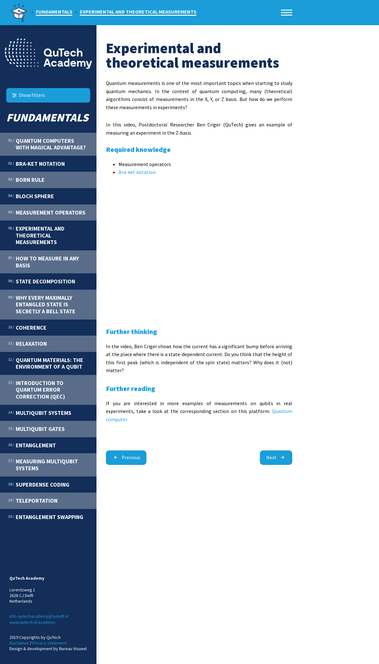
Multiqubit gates (36, 428)
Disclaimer (19, 643)
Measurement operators (46, 212)
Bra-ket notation (36, 163)
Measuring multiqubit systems (43, 464)
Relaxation (27, 343)
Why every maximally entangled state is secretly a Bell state (41, 304)
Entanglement (32, 445)
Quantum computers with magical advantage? (47, 144)
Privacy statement (49, 643)
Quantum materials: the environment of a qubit (45, 363)
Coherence (27, 327)
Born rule (26, 179)
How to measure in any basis (43, 261)
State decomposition (41, 281)
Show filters (28, 95)
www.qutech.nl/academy (32, 622)
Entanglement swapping (45, 517)
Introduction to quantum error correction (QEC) (36, 389)
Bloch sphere (31, 196)
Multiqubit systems (39, 412)
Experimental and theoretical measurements (36, 235)
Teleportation (33, 500)
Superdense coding (38, 484)
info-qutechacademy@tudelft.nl (39, 616)
